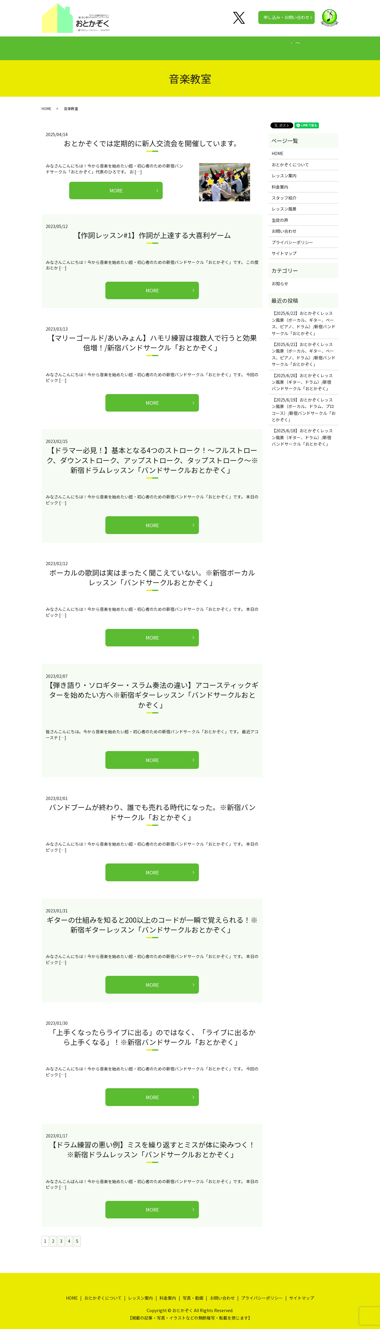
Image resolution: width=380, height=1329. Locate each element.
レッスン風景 (284, 203)
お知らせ (280, 278)
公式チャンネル (285, 45)
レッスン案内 (154, 45)
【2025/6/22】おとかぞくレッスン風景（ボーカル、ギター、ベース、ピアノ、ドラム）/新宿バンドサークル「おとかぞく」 (303, 317)
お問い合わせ (284, 225)
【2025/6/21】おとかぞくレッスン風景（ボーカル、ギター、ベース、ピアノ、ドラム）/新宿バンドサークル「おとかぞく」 (303, 348)
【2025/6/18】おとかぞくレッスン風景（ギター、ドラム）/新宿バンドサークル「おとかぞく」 (302, 431)
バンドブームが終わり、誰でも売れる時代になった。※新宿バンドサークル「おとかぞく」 (152, 806)
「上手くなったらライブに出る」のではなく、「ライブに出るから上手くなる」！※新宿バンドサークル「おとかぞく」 (152, 1031)
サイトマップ (284, 248)
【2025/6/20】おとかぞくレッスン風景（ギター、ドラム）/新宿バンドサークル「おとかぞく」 (302, 376)
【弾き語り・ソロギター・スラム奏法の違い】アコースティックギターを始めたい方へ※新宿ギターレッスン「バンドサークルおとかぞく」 (152, 689)
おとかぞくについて (110, 45)
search (315, 45)
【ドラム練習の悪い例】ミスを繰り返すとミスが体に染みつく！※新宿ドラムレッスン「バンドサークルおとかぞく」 (152, 1144)
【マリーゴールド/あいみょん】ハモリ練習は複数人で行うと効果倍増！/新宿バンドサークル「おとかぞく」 (152, 337)
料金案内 (187, 45)
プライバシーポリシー (292, 237)
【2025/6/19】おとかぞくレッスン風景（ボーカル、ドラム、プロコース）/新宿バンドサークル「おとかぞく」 (303, 404)
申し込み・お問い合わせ (286, 17)
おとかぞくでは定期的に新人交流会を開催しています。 (152, 137)
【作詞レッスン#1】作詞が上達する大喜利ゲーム (152, 229)
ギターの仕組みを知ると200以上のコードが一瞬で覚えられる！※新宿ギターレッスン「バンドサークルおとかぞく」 (152, 919)
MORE (116, 184)
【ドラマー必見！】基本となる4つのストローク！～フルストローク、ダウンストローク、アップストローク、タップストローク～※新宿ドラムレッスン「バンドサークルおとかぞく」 (152, 454)
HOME (74, 45)
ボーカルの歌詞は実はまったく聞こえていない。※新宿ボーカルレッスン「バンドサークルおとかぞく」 (152, 572)
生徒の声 (216, 45)
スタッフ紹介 (284, 192)
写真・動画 (248, 45)
